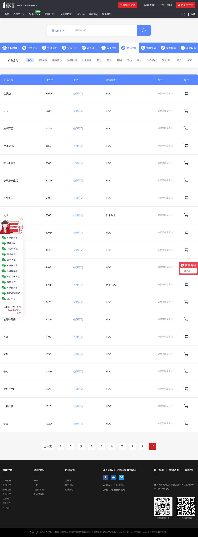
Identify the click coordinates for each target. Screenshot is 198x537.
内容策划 (17, 14)
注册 (193, 14)
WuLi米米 (8, 145)
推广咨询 (159, 470)
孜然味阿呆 (9, 319)
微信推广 (7, 485)
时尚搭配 (152, 60)
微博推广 (7, 494)
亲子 (139, 60)
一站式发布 (148, 5)
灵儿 (5, 215)
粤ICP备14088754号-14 (105, 532)
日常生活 (42, 60)
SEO (36, 480)
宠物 (129, 60)
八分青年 (8, 197)
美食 (109, 60)
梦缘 (5, 423)
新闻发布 (7, 480)
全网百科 (7, 489)
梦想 (5, 354)
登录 (183, 14)
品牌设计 (69, 480)
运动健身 (87, 60)
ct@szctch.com (117, 489)
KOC (189, 60)
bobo (6, 111)
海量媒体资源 (127, 5)
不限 (29, 60)
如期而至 (8, 128)
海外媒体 (7, 507)
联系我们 (106, 14)
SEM (36, 485)
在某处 (7, 93)
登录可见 (78, 93)
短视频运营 (66, 14)
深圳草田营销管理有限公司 (81, 532)
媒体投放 (35, 13)
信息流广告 (39, 489)
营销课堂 (93, 14)
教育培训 (167, 60)
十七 (5, 371)
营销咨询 (174, 470)
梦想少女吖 (9, 388)
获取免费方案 (185, 5)
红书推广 (7, 498)
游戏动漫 (72, 60)
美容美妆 (57, 60)
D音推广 (6, 503)
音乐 (99, 60)
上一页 (48, 446)
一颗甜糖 (8, 406)
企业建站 (69, 489)
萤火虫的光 (9, 163)
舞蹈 (119, 60)
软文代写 (69, 485)
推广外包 (80, 14)
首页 (7, 14)
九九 (5, 336)
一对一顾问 (165, 5)
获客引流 (49, 14)
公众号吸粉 (39, 494)
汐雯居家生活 (10, 180)
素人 (179, 60)
